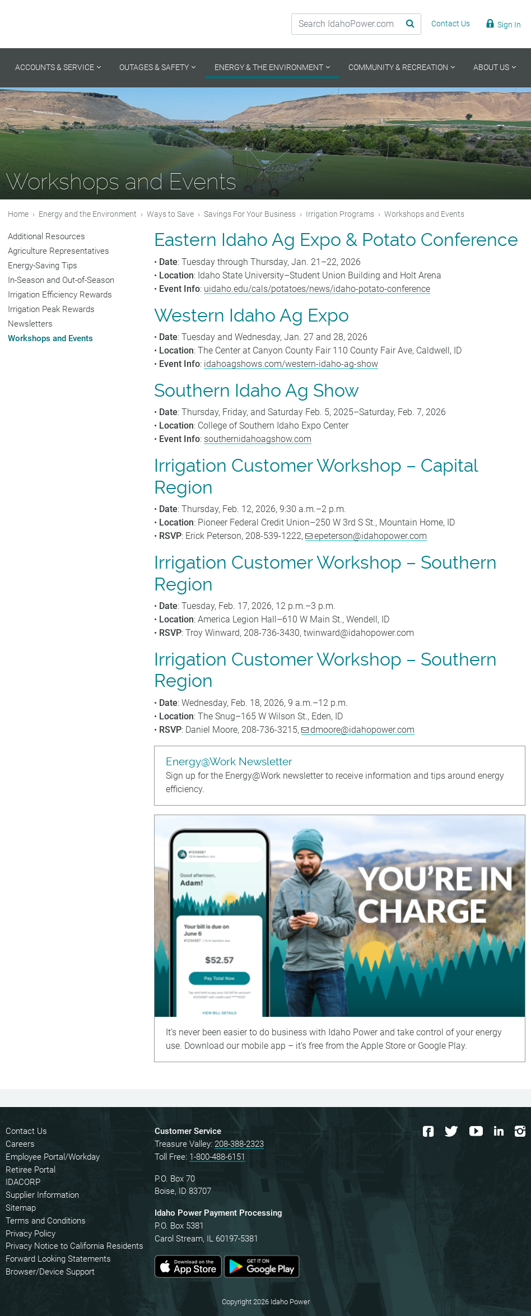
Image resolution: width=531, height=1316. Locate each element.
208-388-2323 (239, 1144)
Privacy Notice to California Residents (74, 1246)
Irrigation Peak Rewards (51, 309)
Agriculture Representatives (58, 251)
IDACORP (23, 1182)
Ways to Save (170, 214)
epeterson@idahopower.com (370, 536)
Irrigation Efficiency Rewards (60, 295)
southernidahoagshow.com (257, 439)
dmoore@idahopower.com (362, 729)
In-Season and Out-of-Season (61, 280)
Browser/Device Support (50, 1272)
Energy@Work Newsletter (229, 761)
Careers (20, 1144)
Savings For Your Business (250, 214)
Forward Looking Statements (58, 1259)
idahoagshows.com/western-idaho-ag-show (291, 364)
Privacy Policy (30, 1234)
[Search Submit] (401, 24)
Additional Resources (46, 236)
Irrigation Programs (340, 214)
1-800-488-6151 (217, 1157)
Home (18, 214)
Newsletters (30, 324)
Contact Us (26, 1131)
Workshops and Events (50, 338)
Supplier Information (42, 1195)
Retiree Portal (30, 1170)
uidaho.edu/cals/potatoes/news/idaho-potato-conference (317, 288)
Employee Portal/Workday (53, 1157)
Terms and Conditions (46, 1221)
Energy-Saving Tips (42, 266)
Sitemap (21, 1208)
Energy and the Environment (88, 214)
